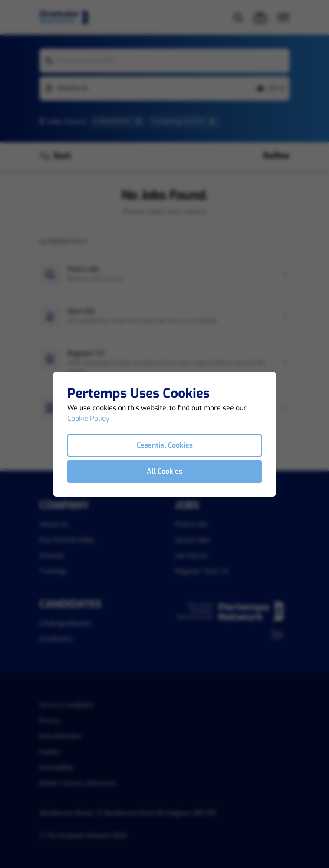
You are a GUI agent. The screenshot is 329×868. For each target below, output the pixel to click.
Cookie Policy (88, 418)
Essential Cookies (165, 445)
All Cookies (164, 471)
